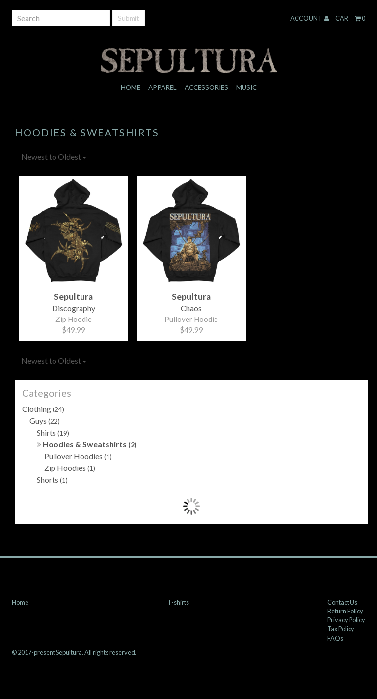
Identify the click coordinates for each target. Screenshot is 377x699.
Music (246, 87)
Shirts (53, 432)
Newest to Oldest (53, 156)
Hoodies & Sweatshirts (87, 444)
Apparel (162, 87)
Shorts (52, 479)
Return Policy (345, 611)
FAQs (335, 638)
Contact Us (342, 602)
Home (130, 87)
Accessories (206, 87)
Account (309, 18)
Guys (44, 420)
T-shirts (178, 602)
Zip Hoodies (69, 467)
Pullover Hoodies (78, 456)
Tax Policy (340, 629)
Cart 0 (350, 18)
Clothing (43, 408)
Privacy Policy (346, 620)
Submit (128, 18)
